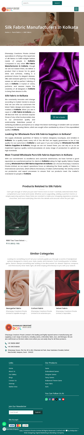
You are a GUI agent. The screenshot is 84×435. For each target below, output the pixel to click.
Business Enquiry (11, 429)
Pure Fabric (16, 32)
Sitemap (11, 384)
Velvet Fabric (61, 310)
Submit (38, 412)
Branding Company (57, 433)
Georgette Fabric (13, 310)
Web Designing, (29, 433)
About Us (12, 371)
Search (57, 3)
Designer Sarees (50, 374)
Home (7, 32)
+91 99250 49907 (14, 343)
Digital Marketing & (42, 433)
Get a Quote (59, 117)
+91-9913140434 (13, 347)
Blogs (11, 377)
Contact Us (13, 381)
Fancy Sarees (49, 377)
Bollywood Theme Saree (53, 381)
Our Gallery (12, 374)
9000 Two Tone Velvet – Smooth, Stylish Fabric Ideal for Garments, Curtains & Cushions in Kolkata (17, 242)
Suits (46, 387)
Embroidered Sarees (52, 371)
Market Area (13, 387)
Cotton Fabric (37, 310)
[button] (78, 291)
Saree (47, 368)
